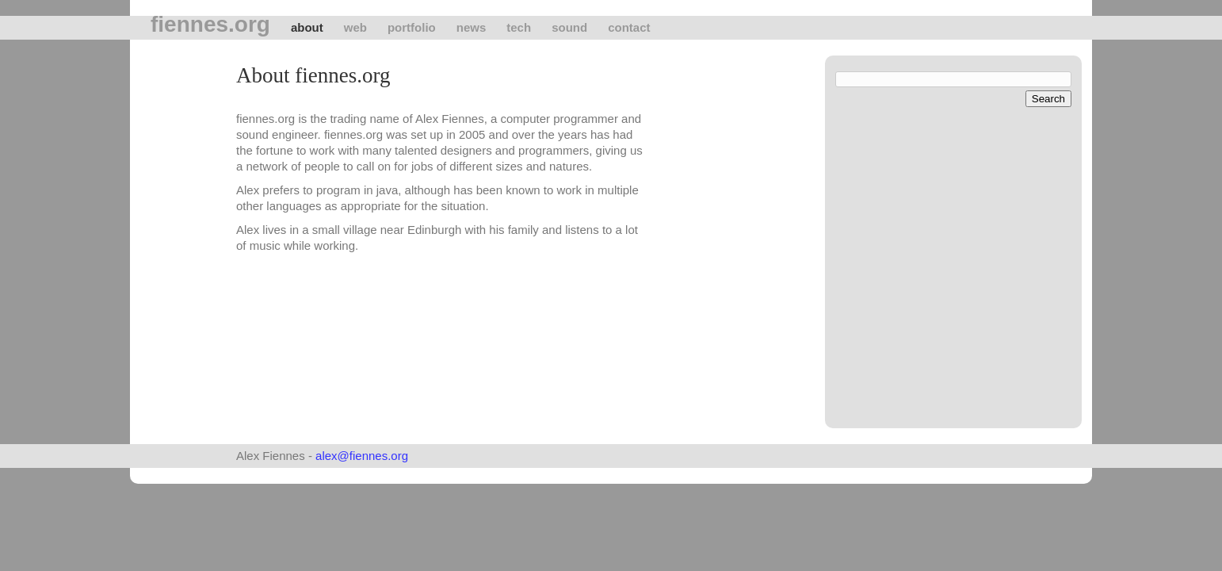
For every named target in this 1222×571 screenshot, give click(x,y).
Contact (629, 27)
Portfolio (412, 27)
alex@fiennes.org (361, 455)
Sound (569, 27)
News (471, 27)
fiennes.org (210, 24)
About (307, 27)
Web (355, 27)
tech (518, 27)
